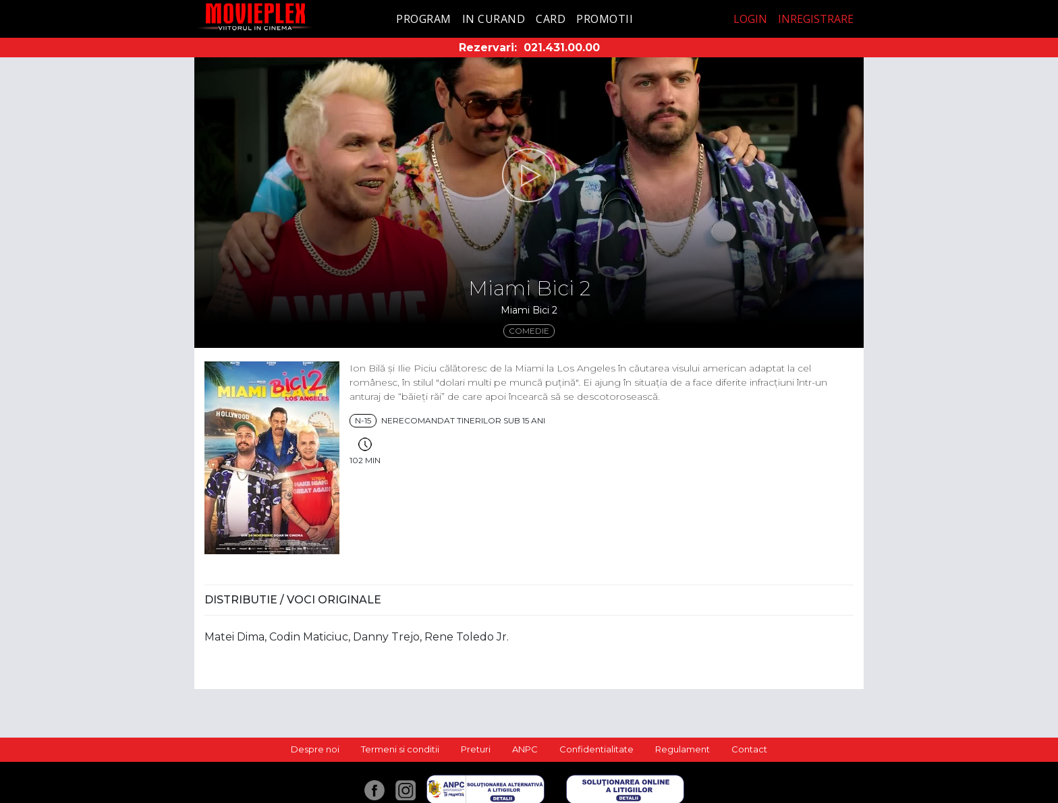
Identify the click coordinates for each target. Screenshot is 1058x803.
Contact (749, 749)
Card (550, 18)
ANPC (525, 749)
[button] (529, 175)
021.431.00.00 (562, 47)
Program (423, 18)
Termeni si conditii (400, 749)
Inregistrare (816, 18)
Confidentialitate (596, 749)
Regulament (682, 749)
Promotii (604, 18)
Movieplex (255, 16)
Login (750, 18)
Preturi (476, 749)
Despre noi (315, 749)
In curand (494, 18)
